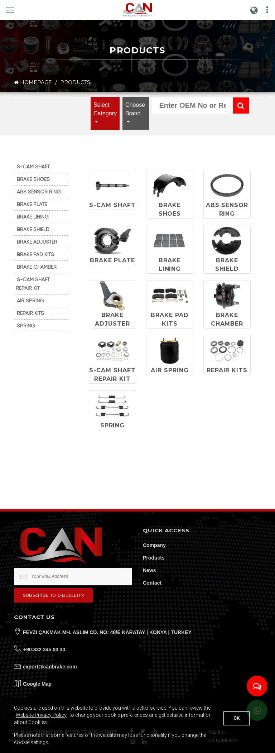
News (149, 570)
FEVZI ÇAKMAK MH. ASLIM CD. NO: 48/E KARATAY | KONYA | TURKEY (107, 632)
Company (154, 545)
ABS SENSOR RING (39, 192)
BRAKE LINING (33, 217)
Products (154, 558)
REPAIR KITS (30, 313)
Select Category (105, 109)
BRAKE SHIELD (33, 229)
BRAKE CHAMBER (37, 267)
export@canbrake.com (50, 667)
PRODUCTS (75, 82)
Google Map (37, 684)
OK (236, 718)
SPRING (26, 325)
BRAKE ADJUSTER (37, 242)
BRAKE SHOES (33, 179)
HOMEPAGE (33, 82)
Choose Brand (135, 109)
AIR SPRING (30, 300)
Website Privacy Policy (41, 715)
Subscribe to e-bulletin (53, 595)
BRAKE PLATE (32, 204)
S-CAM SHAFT (33, 166)
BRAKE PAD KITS (35, 254)
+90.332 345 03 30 (44, 649)
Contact (152, 583)
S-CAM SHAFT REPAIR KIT (33, 284)
